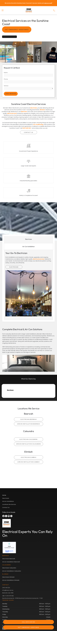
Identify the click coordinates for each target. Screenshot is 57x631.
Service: (6, 86)
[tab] (28, 239)
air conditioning (38, 124)
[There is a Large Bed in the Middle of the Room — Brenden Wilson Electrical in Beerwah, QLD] (28, 363)
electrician (33, 108)
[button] (3, 10)
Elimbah (42, 110)
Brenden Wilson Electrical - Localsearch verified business (9, 547)
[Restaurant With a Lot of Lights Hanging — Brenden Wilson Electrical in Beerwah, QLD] (28, 293)
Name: (6, 72)
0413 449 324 (26, 128)
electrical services (38, 259)
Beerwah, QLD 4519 (7, 593)
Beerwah (24, 111)
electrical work (12, 113)
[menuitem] (28, 495)
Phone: (6, 79)
